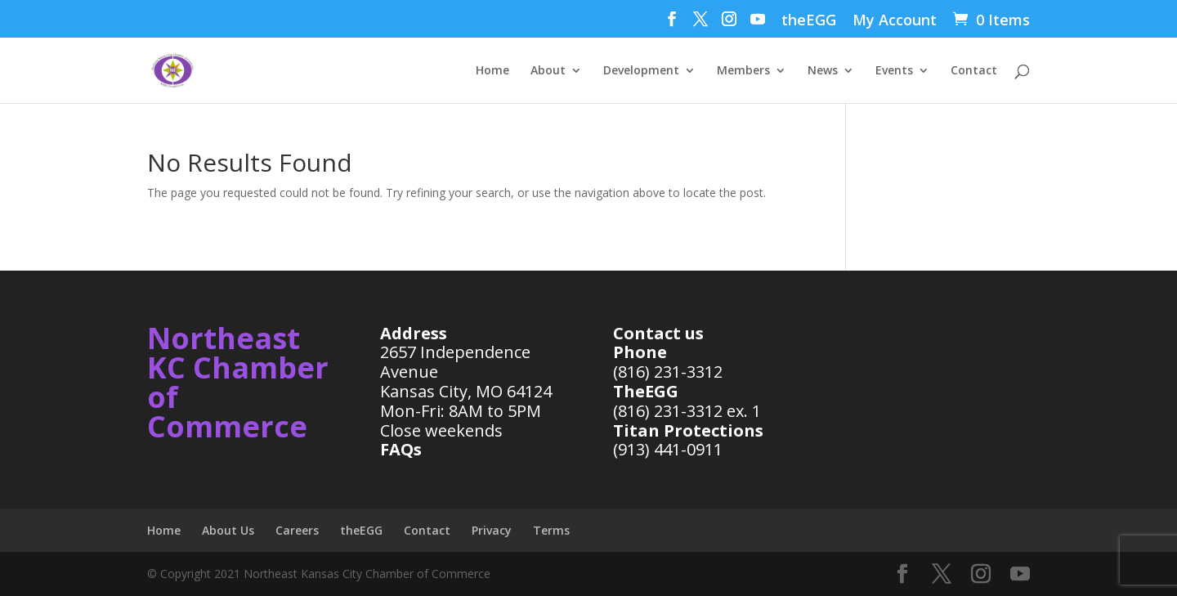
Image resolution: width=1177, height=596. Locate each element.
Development (641, 71)
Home (492, 71)
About (548, 71)
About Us (228, 530)
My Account (895, 20)
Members (743, 71)
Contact (974, 71)
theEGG (808, 20)
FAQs (401, 449)
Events (894, 71)
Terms (551, 530)
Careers (297, 530)
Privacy (492, 530)
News (823, 71)
